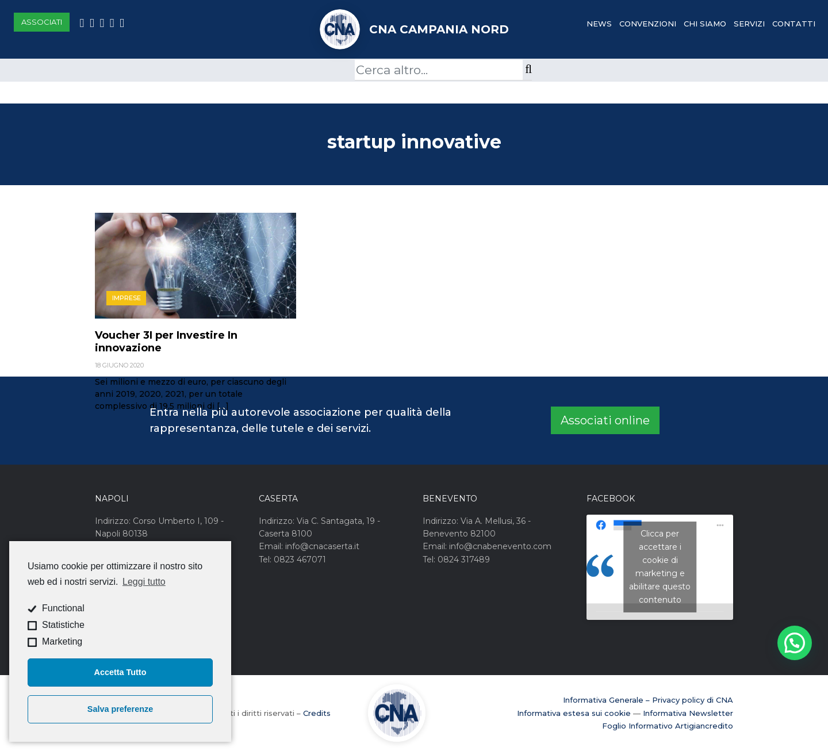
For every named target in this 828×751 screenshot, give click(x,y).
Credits (317, 713)
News (599, 23)
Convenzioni (647, 23)
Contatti (793, 23)
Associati (41, 21)
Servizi (749, 23)
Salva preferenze (120, 709)
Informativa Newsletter (688, 713)
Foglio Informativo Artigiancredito (667, 725)
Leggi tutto (144, 582)
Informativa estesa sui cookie (574, 713)
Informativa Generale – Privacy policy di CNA (648, 699)
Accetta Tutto (120, 672)
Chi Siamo (705, 23)
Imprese (126, 298)
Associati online (605, 420)
